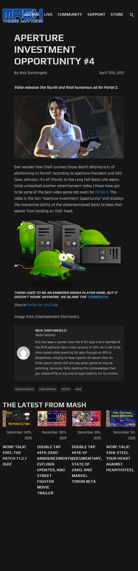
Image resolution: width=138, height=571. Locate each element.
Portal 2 (65, 389)
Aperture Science (24, 389)
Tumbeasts (97, 297)
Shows (31, 14)
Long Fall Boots (47, 389)
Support (96, 14)
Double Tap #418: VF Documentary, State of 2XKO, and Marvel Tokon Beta (86, 464)
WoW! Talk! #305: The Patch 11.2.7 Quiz (15, 455)
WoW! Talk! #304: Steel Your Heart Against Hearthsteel (120, 458)
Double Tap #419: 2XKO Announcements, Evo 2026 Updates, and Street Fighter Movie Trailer (51, 469)
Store (117, 14)
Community (70, 14)
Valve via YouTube (43, 305)
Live (48, 14)
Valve (78, 389)
